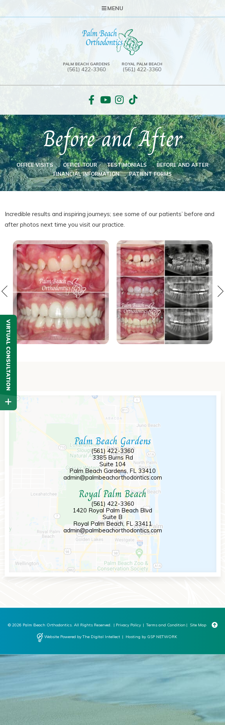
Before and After (183, 165)
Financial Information (86, 174)
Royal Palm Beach (142, 64)
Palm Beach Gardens (86, 64)
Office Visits (34, 165)
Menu (113, 8)
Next (220, 291)
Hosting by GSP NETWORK (151, 636)
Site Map (198, 625)
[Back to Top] (215, 625)
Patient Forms (150, 174)
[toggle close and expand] (8, 401)
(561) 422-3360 (86, 69)
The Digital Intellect (101, 636)
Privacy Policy (128, 625)
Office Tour (80, 165)
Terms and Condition (165, 625)
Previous (5, 291)
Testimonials (127, 165)
